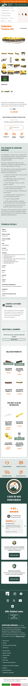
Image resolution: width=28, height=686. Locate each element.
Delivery (5, 668)
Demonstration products (9, 662)
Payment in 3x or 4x (6, 137)
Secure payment (7, 670)
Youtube (20, 600)
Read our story (20, 636)
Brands (4, 643)
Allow (5, 79)
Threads (7, 600)
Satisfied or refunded (8, 672)
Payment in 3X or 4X (21, 466)
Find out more (14, 555)
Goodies (5, 657)
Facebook (21, 593)
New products (6, 651)
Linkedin (12, 606)
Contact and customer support (11, 665)
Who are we (6, 640)
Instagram (14, 593)
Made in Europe (7, 653)
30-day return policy (21, 137)
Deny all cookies (16, 684)
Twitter (14, 600)
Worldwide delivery (14, 137)
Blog (7, 593)
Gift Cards (5, 660)
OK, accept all (6, 684)
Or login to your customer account (14, 122)
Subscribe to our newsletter (14, 616)
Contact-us (5, 647)
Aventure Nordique (10, 625)
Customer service (7, 466)
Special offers (6, 655)
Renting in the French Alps (9, 645)
